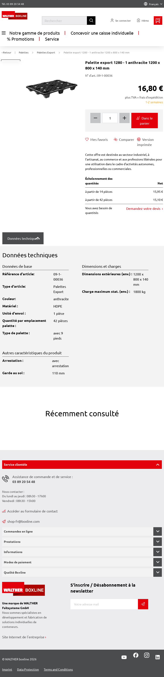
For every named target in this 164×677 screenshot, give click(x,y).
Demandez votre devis (143, 208)
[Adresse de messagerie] (104, 604)
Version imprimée (145, 142)
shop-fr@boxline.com (21, 521)
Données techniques (22, 238)
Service (52, 38)
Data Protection (28, 669)
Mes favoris (96, 139)
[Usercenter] (120, 20)
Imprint (7, 669)
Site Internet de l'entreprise (23, 637)
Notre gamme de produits (31, 33)
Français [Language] (153, 4)
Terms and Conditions (58, 669)
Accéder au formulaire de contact (30, 511)
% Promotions (20, 38)
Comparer (124, 139)
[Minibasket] (158, 20)
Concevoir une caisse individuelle (102, 32)
